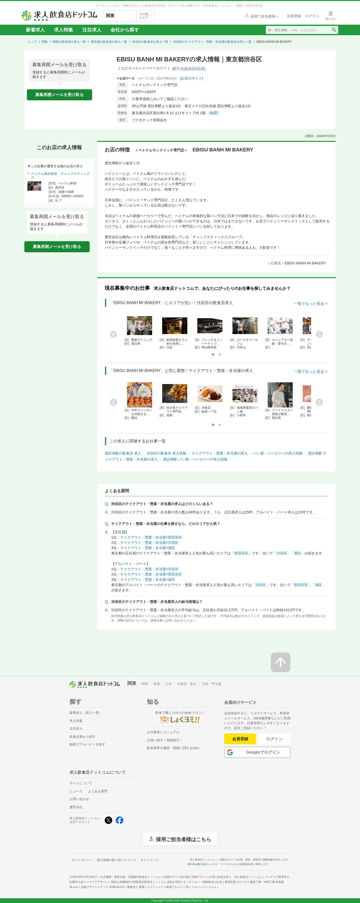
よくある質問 (97, 791)
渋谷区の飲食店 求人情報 (166, 453)
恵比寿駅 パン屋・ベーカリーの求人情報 (195, 459)
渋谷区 (281, 553)
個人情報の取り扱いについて (116, 860)
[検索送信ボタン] (334, 30)
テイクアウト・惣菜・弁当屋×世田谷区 (151, 537)
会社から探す (124, 29)
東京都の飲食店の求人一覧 (109, 42)
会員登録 (240, 739)
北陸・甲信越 (211, 684)
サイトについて (81, 783)
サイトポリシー (82, 860)
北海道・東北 (187, 684)
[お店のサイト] (191, 78)
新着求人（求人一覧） (86, 713)
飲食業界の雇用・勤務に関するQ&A (173, 748)
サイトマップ (149, 860)
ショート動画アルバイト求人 (186, 886)
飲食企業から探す (83, 736)
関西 (145, 684)
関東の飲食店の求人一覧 (69, 42)
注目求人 (91, 29)
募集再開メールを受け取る (59, 95)
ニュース (76, 791)
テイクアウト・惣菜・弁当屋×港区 (147, 548)
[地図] (213, 113)
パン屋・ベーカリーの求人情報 (278, 453)
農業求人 (140, 886)
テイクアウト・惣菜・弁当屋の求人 (220, 453)
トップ (32, 42)
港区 (297, 553)
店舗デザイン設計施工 (189, 876)
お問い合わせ (79, 799)
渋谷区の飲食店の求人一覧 (150, 42)
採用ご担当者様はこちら (183, 838)
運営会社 (76, 807)
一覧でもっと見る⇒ (311, 303)
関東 (45, 42)
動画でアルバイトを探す (87, 744)
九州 (168, 684)
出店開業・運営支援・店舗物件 (130, 876)
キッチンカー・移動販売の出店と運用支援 (215, 881)
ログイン (274, 739)
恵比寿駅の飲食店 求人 (123, 453)
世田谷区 (241, 553)
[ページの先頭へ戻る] (280, 662)
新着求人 (35, 29)
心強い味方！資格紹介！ (165, 740)
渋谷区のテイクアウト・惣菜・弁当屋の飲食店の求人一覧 (212, 42)
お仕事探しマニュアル (163, 732)
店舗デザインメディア (102, 886)
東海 (156, 684)
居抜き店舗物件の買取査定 (146, 881)
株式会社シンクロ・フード (213, 864)
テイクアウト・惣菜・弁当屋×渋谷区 (149, 543)
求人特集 (63, 29)
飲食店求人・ (240, 876)
